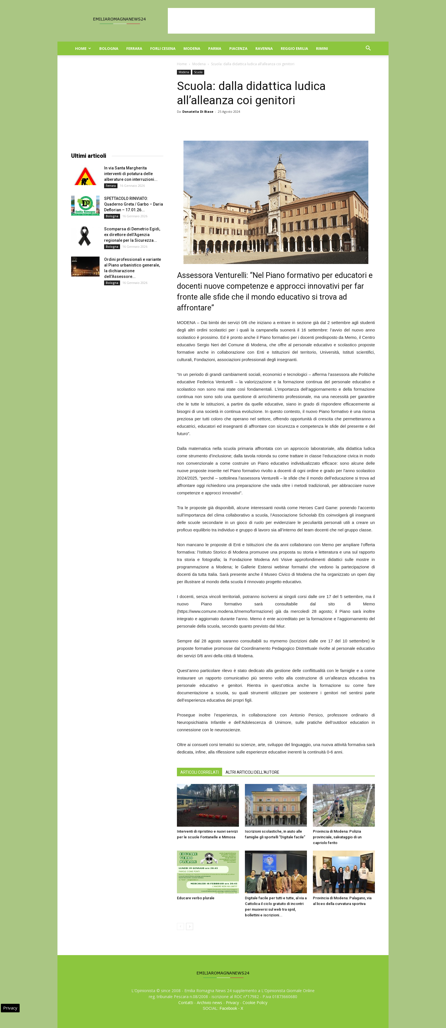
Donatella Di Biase (197, 111)
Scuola (198, 72)
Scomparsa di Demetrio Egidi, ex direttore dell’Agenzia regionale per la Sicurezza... (132, 235)
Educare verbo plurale (195, 898)
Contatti (185, 1002)
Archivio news (209, 1002)
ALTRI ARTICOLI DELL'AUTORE (252, 772)
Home (83, 48)
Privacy (232, 1002)
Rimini (322, 48)
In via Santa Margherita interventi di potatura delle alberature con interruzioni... (131, 174)
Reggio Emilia (294, 48)
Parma (214, 48)
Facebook (228, 1008)
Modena (191, 48)
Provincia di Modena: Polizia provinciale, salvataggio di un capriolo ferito (337, 837)
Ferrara (134, 48)
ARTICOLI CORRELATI (199, 772)
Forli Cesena (162, 48)
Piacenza (238, 48)
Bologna (108, 48)
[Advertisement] (271, 21)
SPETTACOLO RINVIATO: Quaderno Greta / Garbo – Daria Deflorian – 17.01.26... (133, 204)
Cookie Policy (255, 1002)
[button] (368, 49)
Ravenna (264, 48)
